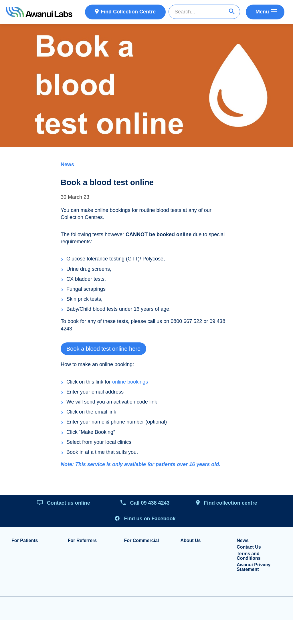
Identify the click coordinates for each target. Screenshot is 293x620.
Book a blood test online (107, 182)
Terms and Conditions (249, 556)
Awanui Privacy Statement (253, 567)
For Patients (24, 540)
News (67, 164)
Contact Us (249, 547)
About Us (190, 540)
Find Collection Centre (128, 12)
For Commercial (141, 540)
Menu (262, 12)
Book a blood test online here (103, 349)
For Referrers (82, 540)
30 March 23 (75, 197)
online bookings (130, 382)
